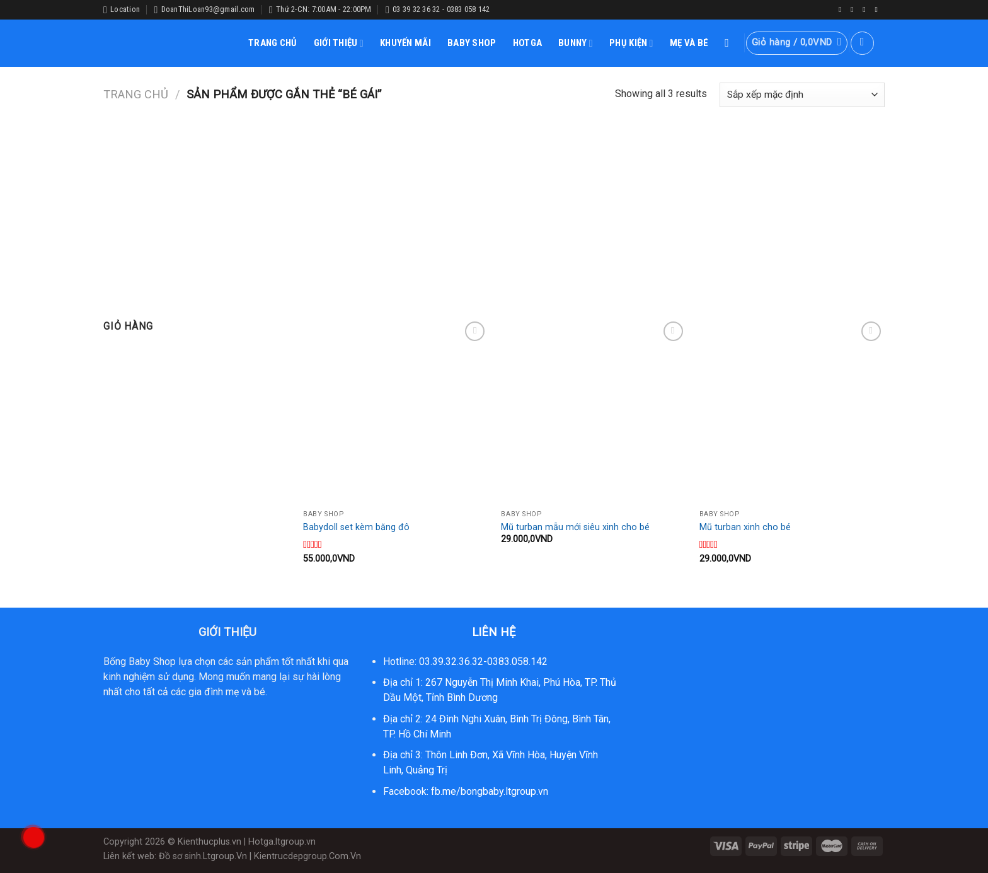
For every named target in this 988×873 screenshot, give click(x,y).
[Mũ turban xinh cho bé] (792, 411)
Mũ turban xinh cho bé (745, 527)
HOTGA (528, 43)
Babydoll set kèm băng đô (356, 527)
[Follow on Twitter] (866, 9)
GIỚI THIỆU (339, 43)
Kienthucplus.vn (209, 841)
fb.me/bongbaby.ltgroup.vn (489, 791)
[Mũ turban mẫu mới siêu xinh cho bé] (594, 411)
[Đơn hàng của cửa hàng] (802, 95)
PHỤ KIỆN (631, 43)
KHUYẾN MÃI (405, 43)
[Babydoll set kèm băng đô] (396, 411)
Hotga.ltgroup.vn (282, 841)
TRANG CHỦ (272, 43)
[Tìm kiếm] (730, 43)
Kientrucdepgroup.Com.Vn (307, 856)
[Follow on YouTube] (878, 9)
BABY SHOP (472, 43)
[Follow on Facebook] (842, 9)
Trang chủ (135, 94)
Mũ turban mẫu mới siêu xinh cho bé (575, 527)
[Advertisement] (494, 205)
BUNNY (575, 43)
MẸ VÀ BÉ (689, 43)
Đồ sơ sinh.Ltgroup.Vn (203, 856)
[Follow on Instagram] (854, 9)
